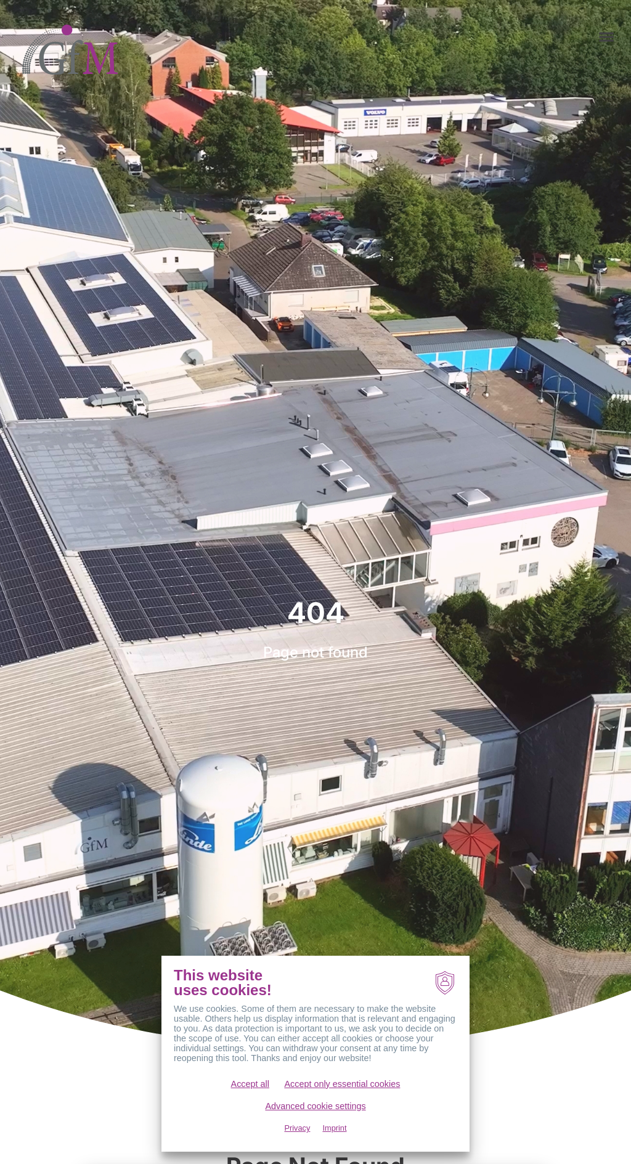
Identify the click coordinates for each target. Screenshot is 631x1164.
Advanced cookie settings (315, 1106)
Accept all (250, 1084)
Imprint (334, 1128)
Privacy (297, 1128)
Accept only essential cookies (342, 1084)
